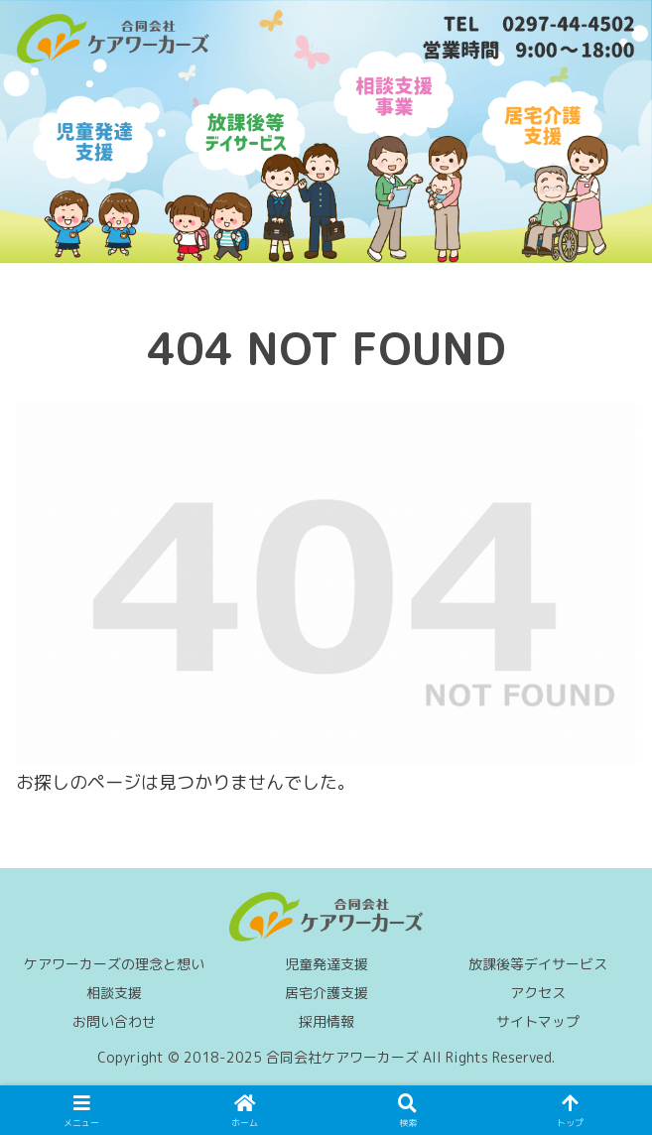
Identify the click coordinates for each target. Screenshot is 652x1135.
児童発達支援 (326, 963)
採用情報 (326, 1021)
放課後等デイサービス (537, 963)
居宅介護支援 (326, 992)
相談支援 (114, 992)
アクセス (538, 992)
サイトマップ (538, 1021)
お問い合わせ (114, 1021)
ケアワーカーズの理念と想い (114, 963)
